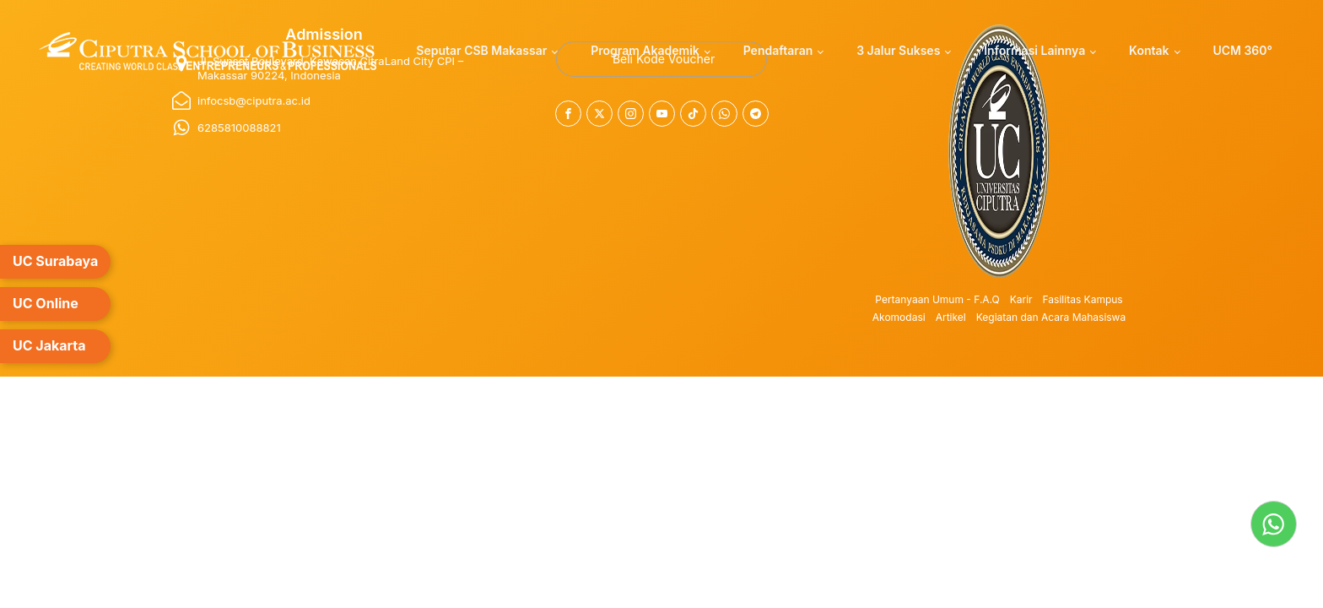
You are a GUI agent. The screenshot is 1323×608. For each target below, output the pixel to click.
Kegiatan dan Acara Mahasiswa (1051, 317)
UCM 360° (1242, 50)
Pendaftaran (778, 50)
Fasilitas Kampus (1083, 299)
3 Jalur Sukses (898, 50)
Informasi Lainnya (1034, 50)
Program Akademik (645, 50)
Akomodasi (899, 317)
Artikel (951, 317)
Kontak (1149, 50)
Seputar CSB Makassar (481, 50)
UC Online (45, 303)
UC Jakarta (49, 345)
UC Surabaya (55, 260)
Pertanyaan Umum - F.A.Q (937, 299)
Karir (1021, 299)
